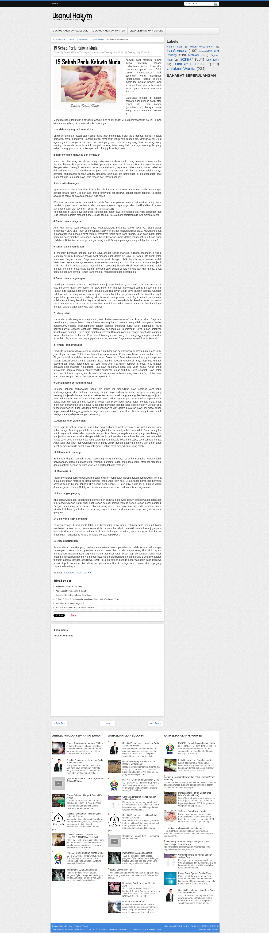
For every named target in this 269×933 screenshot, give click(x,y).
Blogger (215, 929)
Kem (201, 51)
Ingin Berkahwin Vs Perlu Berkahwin (195, 760)
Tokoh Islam (212, 59)
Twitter (85, 926)
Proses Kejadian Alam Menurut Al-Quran (85, 743)
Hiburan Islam (174, 46)
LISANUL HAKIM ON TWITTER (109, 30)
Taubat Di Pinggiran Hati (121, 870)
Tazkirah (70, 39)
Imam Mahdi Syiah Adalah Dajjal (82, 870)
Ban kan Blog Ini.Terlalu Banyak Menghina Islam (186, 841)
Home (55, 3)
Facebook (77, 926)
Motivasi (62, 39)
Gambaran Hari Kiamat (133, 901)
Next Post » (155, 723)
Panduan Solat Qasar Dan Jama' (69, 586)
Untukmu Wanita (96, 39)
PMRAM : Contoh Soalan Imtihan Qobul (85, 853)
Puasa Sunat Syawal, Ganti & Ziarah (71, 591)
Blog (70, 926)
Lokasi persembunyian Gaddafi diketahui (184, 828)
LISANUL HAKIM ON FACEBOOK (70, 30)
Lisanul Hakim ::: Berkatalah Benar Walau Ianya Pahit (140, 929)
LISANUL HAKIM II (209, 926)
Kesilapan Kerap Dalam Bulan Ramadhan (73, 595)
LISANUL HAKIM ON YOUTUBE (146, 30)
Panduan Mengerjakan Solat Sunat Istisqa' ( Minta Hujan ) (138, 762)
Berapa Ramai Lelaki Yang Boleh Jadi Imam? (75, 607)
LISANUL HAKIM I (182, 926)
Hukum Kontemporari (201, 46)
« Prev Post (59, 723)
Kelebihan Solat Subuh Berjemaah (70, 603)
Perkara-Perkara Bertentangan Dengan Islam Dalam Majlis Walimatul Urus (87, 599)
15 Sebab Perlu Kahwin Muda (75, 47)
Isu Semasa (177, 51)
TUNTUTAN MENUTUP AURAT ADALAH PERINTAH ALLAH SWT (82, 835)
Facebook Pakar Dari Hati (78, 572)
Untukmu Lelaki (82, 39)
